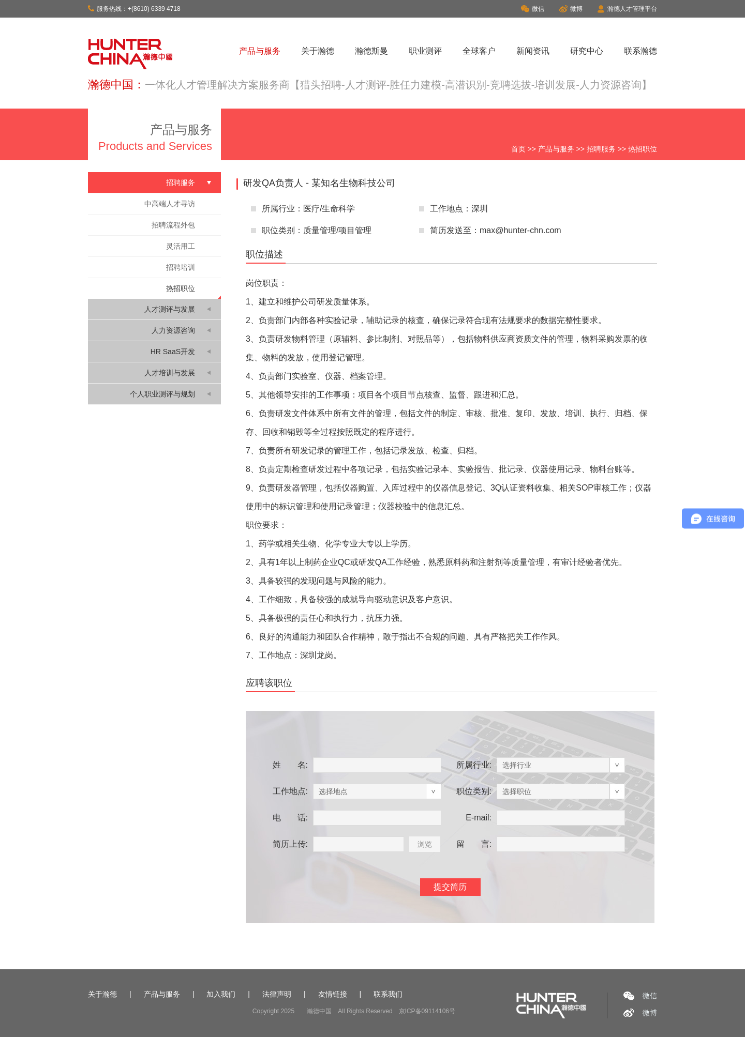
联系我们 (388, 994)
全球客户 (479, 51)
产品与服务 (259, 51)
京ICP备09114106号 (427, 1011)
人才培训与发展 (169, 373)
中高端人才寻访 (169, 204)
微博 (571, 8)
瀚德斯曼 (371, 51)
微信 (532, 8)
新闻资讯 (532, 51)
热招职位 (180, 288)
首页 (518, 149)
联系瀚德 (640, 51)
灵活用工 (180, 246)
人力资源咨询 (173, 330)
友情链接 (332, 994)
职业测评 (425, 51)
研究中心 (586, 51)
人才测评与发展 (169, 309)
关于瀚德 (317, 51)
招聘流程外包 (173, 225)
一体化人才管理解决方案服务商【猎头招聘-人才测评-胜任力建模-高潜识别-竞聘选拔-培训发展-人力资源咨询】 (398, 84)
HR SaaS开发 (173, 351)
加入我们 (220, 994)
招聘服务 (601, 149)
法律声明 (276, 994)
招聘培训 (180, 267)
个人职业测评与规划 (162, 394)
